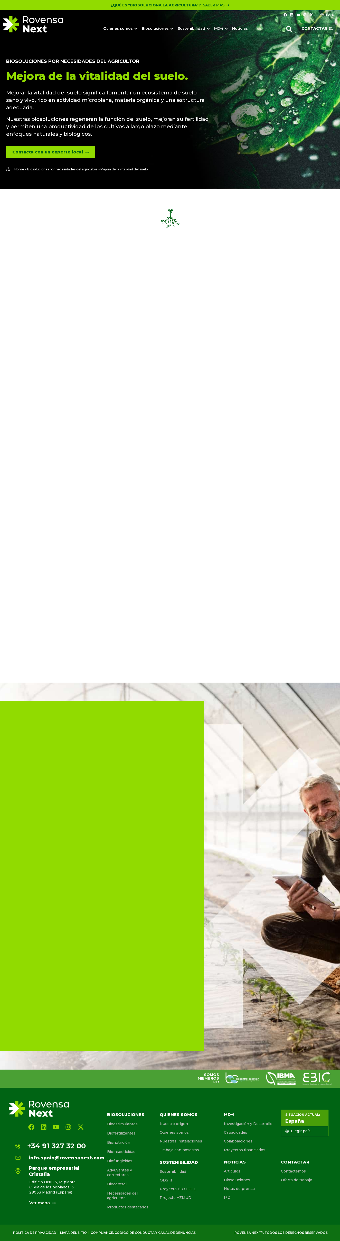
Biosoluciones (125, 1114)
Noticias (235, 1162)
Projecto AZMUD (175, 1197)
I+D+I (229, 1114)
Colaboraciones (238, 1141)
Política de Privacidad (34, 1233)
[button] (289, 29)
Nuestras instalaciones (181, 1141)
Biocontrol (117, 1184)
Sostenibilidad (179, 1162)
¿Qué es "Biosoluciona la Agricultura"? (156, 5)
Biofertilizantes (121, 1133)
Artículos (232, 1171)
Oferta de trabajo (296, 1180)
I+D (227, 1197)
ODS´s (166, 1180)
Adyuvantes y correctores (119, 1172)
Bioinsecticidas (121, 1151)
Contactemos (293, 1171)
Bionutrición (118, 1142)
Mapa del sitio (73, 1233)
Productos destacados (127, 1207)
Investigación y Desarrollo (248, 1123)
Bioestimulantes (122, 1124)
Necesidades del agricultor (122, 1195)
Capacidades (235, 1132)
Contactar (295, 1162)
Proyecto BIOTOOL (178, 1189)
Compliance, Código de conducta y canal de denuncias (143, 1233)
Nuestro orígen (174, 1123)
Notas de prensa (239, 1188)
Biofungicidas (119, 1161)
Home (19, 169)
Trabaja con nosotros (179, 1150)
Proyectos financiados (244, 1150)
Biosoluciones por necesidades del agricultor (72, 61)
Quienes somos (178, 1114)
